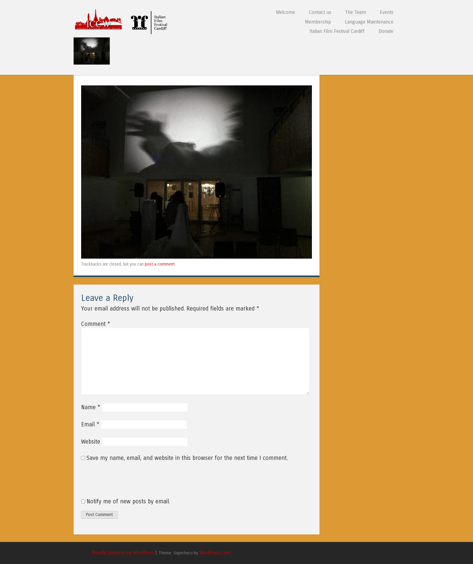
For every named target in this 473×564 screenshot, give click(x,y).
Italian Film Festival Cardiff (337, 31)
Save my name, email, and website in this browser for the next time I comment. (187, 458)
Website (90, 441)
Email (90, 424)
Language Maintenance (369, 22)
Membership (318, 22)
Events (386, 12)
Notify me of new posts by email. (128, 501)
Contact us (320, 12)
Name (90, 407)
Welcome (285, 12)
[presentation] (122, 483)
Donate (386, 31)
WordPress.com (214, 553)
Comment (95, 324)
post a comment (160, 264)
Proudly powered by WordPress (123, 553)
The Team (355, 12)
